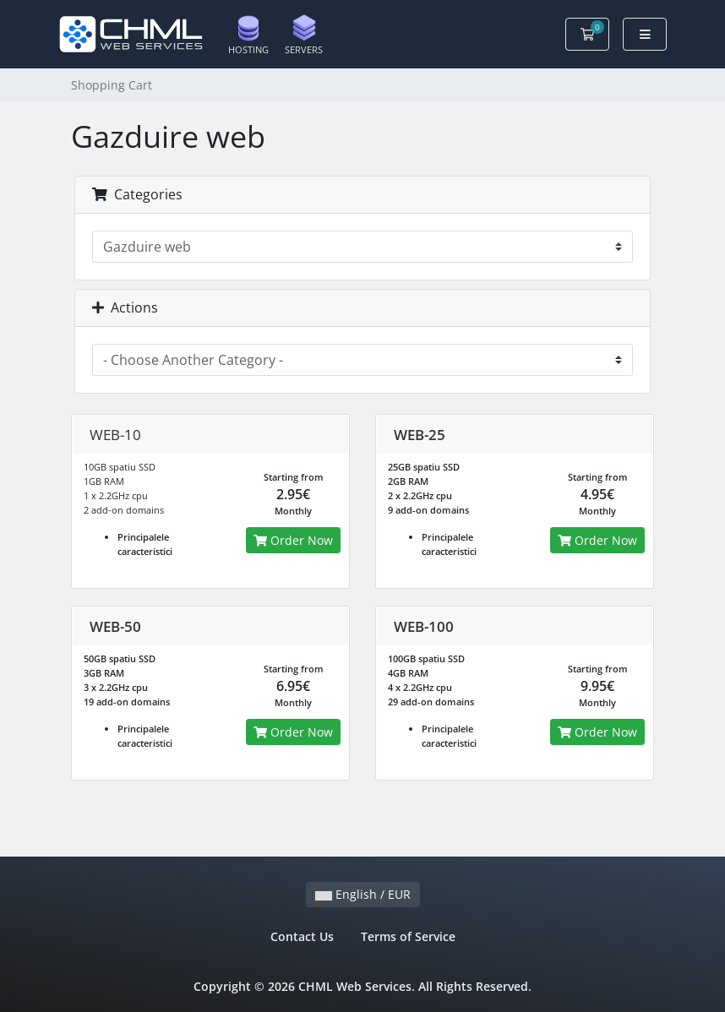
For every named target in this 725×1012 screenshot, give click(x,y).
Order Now (293, 540)
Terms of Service (408, 936)
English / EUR (363, 894)
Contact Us (302, 936)
